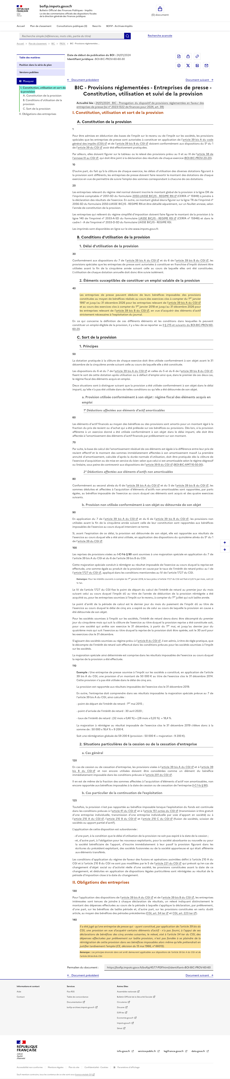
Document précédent (85, 80)
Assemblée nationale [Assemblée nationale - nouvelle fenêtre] (126, 991)
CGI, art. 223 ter (182, 913)
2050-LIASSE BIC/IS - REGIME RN (152, 196)
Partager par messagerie (206, 65)
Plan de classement (38, 43)
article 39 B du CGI (158, 465)
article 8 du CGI (147, 641)
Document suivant (198, 80)
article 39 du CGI (88, 147)
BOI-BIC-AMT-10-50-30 (188, 465)
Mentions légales (56, 1067)
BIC (53, 43)
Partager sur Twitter (188, 65)
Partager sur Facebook (179, 65)
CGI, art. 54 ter (156, 913)
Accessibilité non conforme (30, 1067)
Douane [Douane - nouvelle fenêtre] (121, 1007)
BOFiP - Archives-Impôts (119, 26)
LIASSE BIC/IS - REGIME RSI (155, 218)
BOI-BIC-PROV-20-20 (198, 158)
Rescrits (96, 26)
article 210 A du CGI (87, 819)
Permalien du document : (83, 967)
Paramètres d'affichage (128, 1067)
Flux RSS (71, 991)
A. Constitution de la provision (42, 96)
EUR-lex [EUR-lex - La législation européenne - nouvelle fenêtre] (120, 1012)
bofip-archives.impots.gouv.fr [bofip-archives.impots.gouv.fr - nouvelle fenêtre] (81, 1007)
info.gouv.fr (124, 1051)
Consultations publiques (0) (72, 26)
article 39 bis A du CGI (141, 260)
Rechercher (127, 36)
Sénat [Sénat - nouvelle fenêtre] (119, 1028)
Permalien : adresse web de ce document (197, 56)
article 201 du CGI (157, 775)
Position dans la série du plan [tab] (35, 65)
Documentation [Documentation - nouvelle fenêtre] (74, 1002)
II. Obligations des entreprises (37, 114)
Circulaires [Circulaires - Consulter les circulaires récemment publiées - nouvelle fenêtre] (122, 1002)
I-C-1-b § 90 (200, 785)
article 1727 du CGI (86, 573)
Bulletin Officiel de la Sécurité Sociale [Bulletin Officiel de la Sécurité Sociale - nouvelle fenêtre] (134, 996)
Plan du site (74, 1067)
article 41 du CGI (122, 811)
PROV (63, 43)
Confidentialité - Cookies (97, 1067)
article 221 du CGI (166, 863)
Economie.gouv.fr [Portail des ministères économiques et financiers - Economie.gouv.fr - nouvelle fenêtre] (125, 1017)
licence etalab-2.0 (83, 1074)
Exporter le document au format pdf (179, 56)
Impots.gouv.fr (124, 1023)
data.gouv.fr (199, 1051)
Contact (21, 996)
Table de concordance (77, 996)
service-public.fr (147, 1051)
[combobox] (71, 36)
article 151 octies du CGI (159, 811)
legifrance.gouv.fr (174, 1051)
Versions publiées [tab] (28, 72)
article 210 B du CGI (120, 819)
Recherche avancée (160, 36)
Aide (19, 991)
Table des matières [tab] (29, 57)
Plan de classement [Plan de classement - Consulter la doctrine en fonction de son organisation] (40, 26)
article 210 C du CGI (156, 819)
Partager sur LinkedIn (197, 65)
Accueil (21, 26)
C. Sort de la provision (36, 109)
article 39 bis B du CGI (130, 144)
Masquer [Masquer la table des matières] (28, 81)
